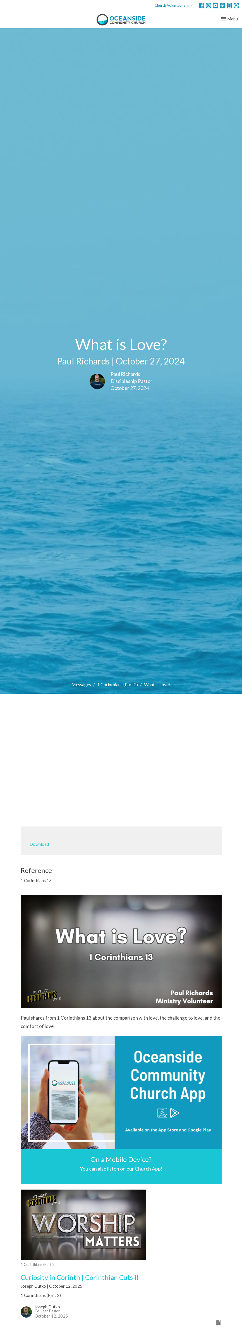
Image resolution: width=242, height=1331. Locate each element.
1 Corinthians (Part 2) (117, 684)
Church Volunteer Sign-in (175, 5)
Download (39, 844)
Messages (81, 684)
